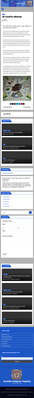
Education (16, 392)
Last (18, 228)
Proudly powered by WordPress (11, 389)
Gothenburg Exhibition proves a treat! (14, 146)
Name (4, 224)
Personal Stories (18, 395)
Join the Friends (6, 201)
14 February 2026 (8, 293)
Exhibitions (5, 130)
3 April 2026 (7, 279)
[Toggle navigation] (17, 9)
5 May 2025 (6, 322)
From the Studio (27, 107)
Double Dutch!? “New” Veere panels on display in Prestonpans (16, 178)
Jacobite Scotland (6, 206)
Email (4, 230)
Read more (21, 187)
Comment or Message (7, 236)
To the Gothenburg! (9, 160)
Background (3, 392)
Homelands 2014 (10, 395)
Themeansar (26, 389)
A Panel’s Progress (7, 107)
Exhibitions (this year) (23, 392)
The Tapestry (30, 392)
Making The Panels (10, 392)
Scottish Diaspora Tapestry (17, 381)
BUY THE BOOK (6, 203)
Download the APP (6, 199)
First (3, 228)
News (3, 14)
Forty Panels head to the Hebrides (12, 132)
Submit (4, 254)
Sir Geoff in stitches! (12, 16)
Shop (26, 395)
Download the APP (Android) (7, 336)
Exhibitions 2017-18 (6, 196)
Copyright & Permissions (6, 345)
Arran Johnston (14, 148)
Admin (5, 19)
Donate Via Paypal (7, 173)
